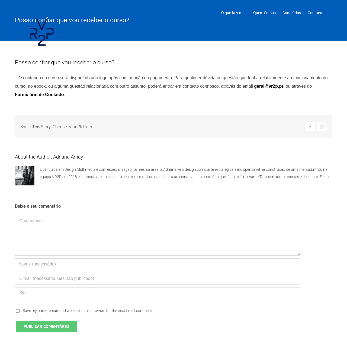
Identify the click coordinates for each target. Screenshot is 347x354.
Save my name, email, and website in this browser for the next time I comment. (88, 310)
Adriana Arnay (68, 157)
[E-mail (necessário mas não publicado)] (157, 279)
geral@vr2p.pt (268, 86)
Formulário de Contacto (39, 94)
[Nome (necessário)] (157, 264)
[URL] (157, 293)
